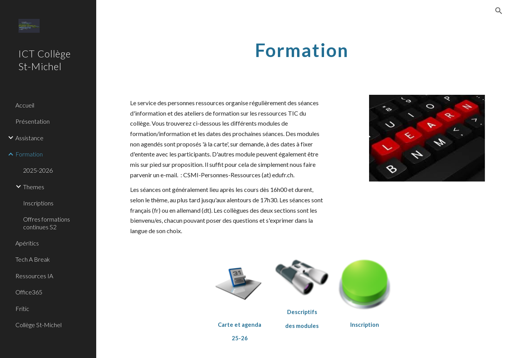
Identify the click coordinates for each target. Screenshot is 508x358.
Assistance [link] (29, 137)
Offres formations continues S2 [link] (46, 222)
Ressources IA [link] (34, 275)
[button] (499, 11)
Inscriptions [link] (38, 203)
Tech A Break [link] (32, 259)
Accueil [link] (24, 105)
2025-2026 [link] (38, 170)
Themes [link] (33, 186)
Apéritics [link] (27, 243)
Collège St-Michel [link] (38, 324)
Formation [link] (29, 154)
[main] (302, 48)
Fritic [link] (22, 308)
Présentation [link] (32, 121)
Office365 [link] (28, 292)
